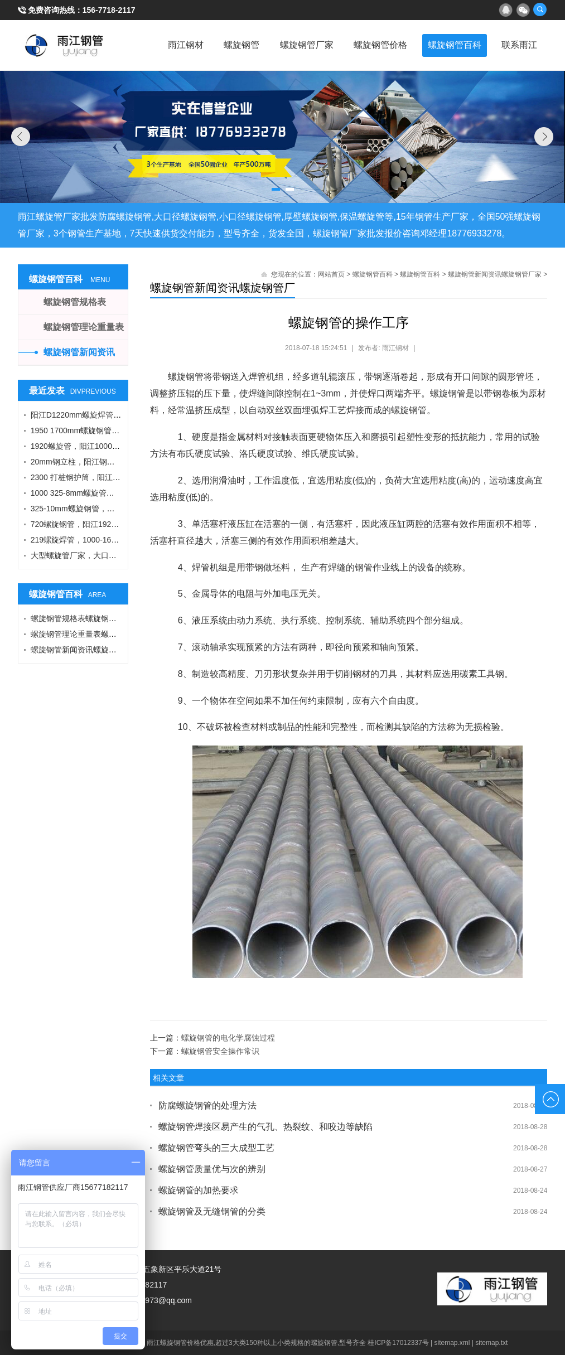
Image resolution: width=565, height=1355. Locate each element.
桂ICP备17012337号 (398, 1343)
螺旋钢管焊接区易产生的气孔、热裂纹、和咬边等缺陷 (265, 1126)
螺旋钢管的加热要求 (198, 1190)
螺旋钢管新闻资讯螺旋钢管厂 (222, 288)
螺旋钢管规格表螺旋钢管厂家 (81, 618)
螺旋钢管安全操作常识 (220, 1051)
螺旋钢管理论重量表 (84, 327)
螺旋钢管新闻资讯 (79, 352)
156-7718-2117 (109, 10)
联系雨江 (518, 45)
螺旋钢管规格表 (75, 302)
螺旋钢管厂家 (299, 45)
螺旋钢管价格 (375, 45)
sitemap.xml (452, 1343)
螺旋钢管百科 (451, 45)
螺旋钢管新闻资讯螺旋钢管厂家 (495, 274)
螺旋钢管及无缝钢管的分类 (211, 1211)
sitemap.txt (491, 1343)
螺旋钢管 (232, 45)
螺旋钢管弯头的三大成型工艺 (216, 1148)
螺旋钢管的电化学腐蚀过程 (228, 1037)
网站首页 (331, 274)
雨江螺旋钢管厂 (64, 45)
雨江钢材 (174, 45)
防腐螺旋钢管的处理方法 (207, 1105)
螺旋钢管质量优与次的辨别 (211, 1169)
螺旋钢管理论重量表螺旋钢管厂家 (89, 634)
